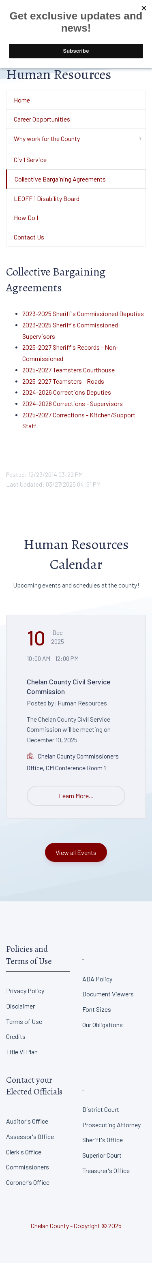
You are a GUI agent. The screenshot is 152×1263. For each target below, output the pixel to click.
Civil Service (30, 159)
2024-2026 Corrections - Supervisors (72, 403)
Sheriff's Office (102, 1139)
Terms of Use (24, 1021)
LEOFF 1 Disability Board (46, 198)
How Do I (26, 217)
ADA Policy (97, 979)
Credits (16, 1036)
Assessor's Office (30, 1136)
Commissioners (27, 1167)
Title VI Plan (22, 1052)
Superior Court (102, 1155)
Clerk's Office (23, 1152)
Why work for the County (47, 138)
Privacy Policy (25, 990)
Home (22, 100)
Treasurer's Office (106, 1170)
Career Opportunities (42, 119)
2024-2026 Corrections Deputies (66, 392)
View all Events (76, 852)
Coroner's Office (27, 1182)
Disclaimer (20, 1006)
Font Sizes (96, 1009)
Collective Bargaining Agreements (60, 179)
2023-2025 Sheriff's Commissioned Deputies (83, 313)
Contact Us (29, 237)
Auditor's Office (27, 1121)
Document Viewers (108, 994)
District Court (100, 1109)
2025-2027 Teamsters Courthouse (68, 370)
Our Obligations (102, 1024)
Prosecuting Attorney (111, 1124)
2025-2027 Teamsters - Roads (63, 381)
